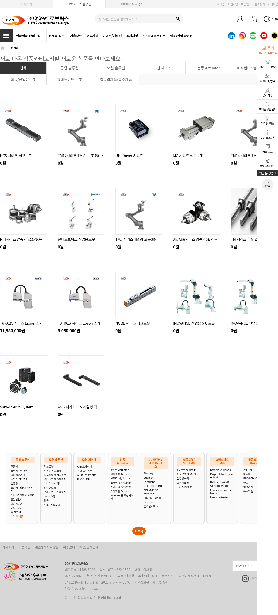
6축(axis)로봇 (184, 486)
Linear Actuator (219, 497)
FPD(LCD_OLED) (253, 478)
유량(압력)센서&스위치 (22, 489)
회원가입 (233, 4)
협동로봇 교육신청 (187, 474)
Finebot (148, 501)
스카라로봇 (183, 482)
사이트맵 (273, 4)
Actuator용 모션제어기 (122, 497)
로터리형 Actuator (121, 482)
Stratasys (149, 473)
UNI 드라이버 (84, 466)
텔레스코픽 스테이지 (55, 479)
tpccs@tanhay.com (88, 588)
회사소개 (26, 4)
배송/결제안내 (89, 547)
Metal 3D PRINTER (155, 485)
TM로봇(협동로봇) (187, 469)
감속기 (47, 500)
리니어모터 (50, 487)
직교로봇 (49, 466)
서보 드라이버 (84, 470)
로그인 (220, 4)
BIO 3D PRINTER (153, 497)
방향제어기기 (18, 474)
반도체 (247, 482)
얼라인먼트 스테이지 (55, 491)
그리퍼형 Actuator (121, 491)
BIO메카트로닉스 (132, 4)
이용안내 (246, 4)
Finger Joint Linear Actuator (221, 476)
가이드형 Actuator (121, 486)
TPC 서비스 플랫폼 (79, 4)
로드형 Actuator (120, 469)
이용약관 (25, 547)
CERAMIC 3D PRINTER (151, 492)
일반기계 (248, 486)
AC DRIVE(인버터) (87, 474)
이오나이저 (16, 507)
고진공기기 (16, 503)
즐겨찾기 (259, 4)
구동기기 (15, 466)
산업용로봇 (183, 478)
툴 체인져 (16, 512)
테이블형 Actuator (121, 474)
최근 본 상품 (267, 173)
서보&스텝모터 (52, 504)
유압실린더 (16, 499)
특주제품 (248, 491)
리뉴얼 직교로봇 (52, 470)
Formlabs (149, 481)
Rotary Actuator (219, 481)
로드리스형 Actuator (122, 478)
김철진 (162, 582)
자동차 (247, 474)
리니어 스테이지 (52, 483)
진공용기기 (16, 483)
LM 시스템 (49, 496)
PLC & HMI (83, 479)
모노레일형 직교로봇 (55, 474)
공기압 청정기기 (19, 479)
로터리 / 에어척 (19, 470)
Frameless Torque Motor (220, 492)
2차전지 (247, 469)
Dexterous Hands (220, 469)
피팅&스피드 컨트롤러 (23, 495)
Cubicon (149, 477)
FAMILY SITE (257, 565)
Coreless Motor (219, 485)
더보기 (139, 531)
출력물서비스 (151, 506)
